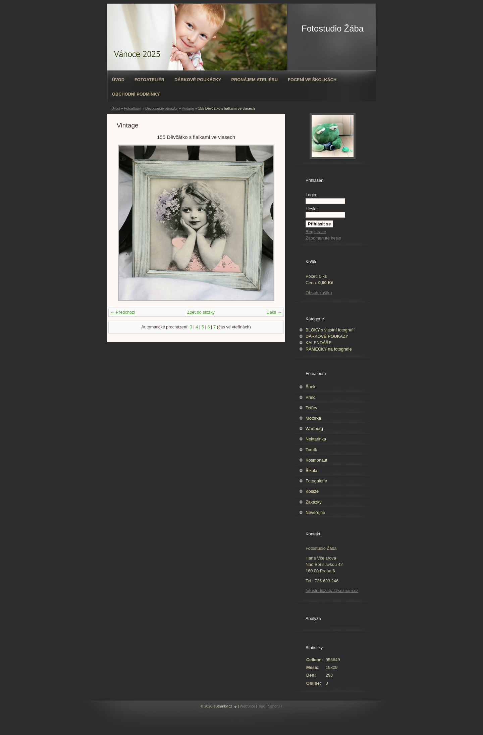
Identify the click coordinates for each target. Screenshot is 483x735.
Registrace (316, 231)
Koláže (312, 491)
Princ (310, 397)
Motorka (313, 418)
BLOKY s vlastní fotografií (330, 329)
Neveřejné (315, 512)
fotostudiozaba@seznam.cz (332, 590)
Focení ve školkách (312, 79)
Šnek (310, 386)
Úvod (118, 79)
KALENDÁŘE (319, 342)
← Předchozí (122, 312)
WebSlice (247, 706)
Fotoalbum (132, 108)
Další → (274, 312)
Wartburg (314, 428)
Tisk (261, 706)
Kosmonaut (316, 460)
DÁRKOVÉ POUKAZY (327, 336)
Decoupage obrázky (161, 108)
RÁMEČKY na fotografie (329, 349)
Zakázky (314, 502)
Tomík (311, 449)
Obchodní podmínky (136, 94)
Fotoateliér (149, 79)
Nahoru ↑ (275, 706)
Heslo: (312, 208)
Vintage (188, 108)
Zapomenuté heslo (323, 238)
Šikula (311, 470)
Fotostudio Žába (333, 28)
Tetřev (311, 407)
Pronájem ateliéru (254, 79)
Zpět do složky (201, 312)
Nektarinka (316, 438)
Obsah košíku (319, 292)
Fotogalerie (316, 480)
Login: (311, 194)
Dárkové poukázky (197, 79)
